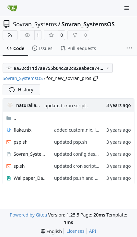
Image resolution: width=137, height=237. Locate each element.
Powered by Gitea (28, 215)
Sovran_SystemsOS (88, 24)
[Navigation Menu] (127, 8)
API (92, 231)
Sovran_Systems (35, 24)
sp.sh (19, 166)
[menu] (51, 231)
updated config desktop (79, 154)
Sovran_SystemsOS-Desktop (31, 154)
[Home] (12, 8)
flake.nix (22, 130)
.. (11, 118)
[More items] (129, 48)
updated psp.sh (70, 142)
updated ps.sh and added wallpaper (92, 178)
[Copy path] (95, 78)
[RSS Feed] (10, 35)
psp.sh (21, 142)
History (21, 89)
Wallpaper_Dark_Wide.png (31, 178)
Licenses (75, 231)
